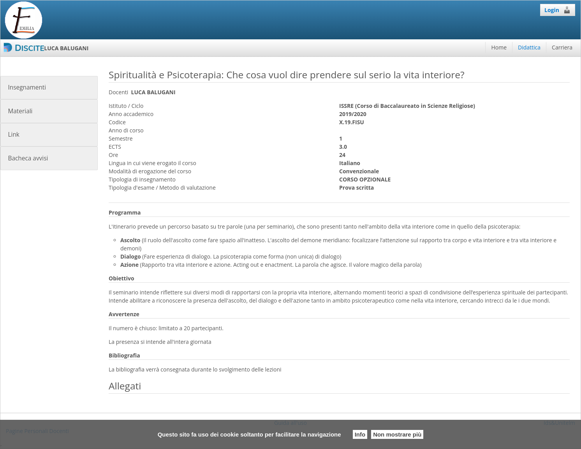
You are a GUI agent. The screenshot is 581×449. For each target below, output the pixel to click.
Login (557, 10)
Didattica (529, 47)
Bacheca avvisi (28, 158)
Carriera (562, 47)
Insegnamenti (27, 87)
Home (499, 47)
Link (13, 134)
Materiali (20, 111)
